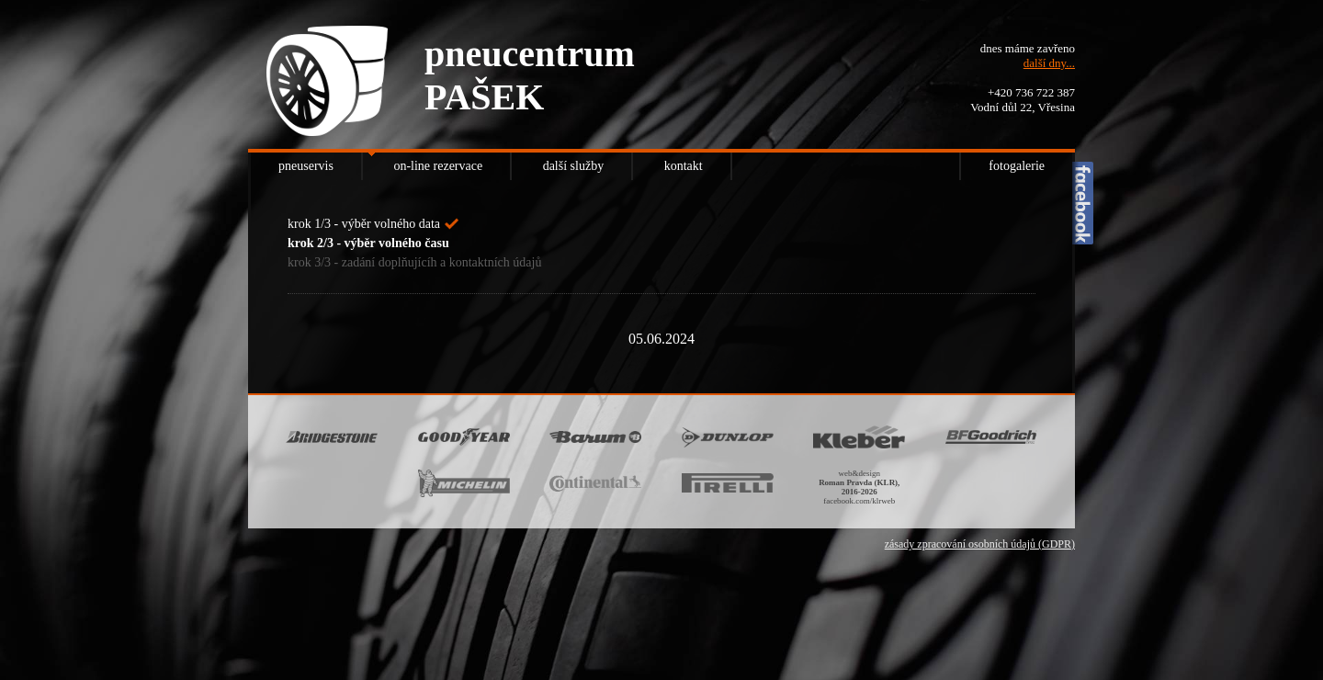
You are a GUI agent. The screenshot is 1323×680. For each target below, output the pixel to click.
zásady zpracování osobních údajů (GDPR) (980, 544)
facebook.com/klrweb (859, 500)
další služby (574, 166)
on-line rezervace (437, 166)
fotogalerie (1017, 166)
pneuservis (306, 166)
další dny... (1049, 63)
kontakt (683, 166)
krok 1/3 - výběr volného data (364, 224)
